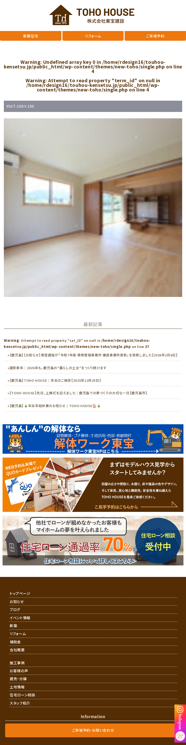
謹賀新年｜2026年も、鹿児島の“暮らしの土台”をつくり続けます (58, 367)
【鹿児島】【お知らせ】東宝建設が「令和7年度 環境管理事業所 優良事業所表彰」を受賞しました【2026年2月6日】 (93, 355)
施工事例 (17, 662)
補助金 (15, 641)
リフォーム (18, 633)
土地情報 (17, 686)
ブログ (15, 609)
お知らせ (17, 601)
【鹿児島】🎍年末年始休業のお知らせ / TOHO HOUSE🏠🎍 (55, 405)
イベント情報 (20, 617)
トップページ (20, 593)
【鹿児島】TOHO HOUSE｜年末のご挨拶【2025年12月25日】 (55, 380)
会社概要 (17, 649)
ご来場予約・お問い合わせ (93, 730)
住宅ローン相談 (22, 694)
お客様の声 (19, 670)
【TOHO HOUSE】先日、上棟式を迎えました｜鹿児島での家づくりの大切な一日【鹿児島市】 (78, 392)
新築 (13, 625)
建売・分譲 (18, 678)
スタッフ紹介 (20, 703)
